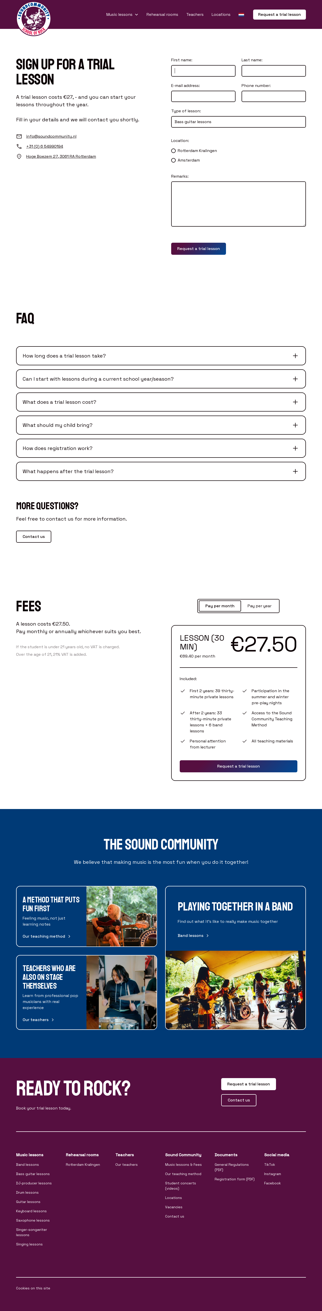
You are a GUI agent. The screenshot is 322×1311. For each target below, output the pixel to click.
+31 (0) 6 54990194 (44, 146)
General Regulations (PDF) (232, 1167)
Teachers (195, 14)
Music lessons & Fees (183, 1164)
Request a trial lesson (279, 14)
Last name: (252, 60)
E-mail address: (185, 85)
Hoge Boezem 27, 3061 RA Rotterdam (61, 156)
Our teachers (126, 1164)
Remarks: (180, 176)
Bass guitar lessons (33, 1174)
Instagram (272, 1174)
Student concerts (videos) (180, 1186)
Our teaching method (183, 1174)
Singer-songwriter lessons (31, 1232)
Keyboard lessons (31, 1211)
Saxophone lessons (33, 1220)
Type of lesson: (186, 111)
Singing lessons (29, 1244)
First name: (181, 60)
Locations (221, 14)
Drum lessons (27, 1192)
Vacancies (173, 1207)
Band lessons (27, 1164)
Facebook (272, 1183)
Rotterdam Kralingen (83, 1164)
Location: (180, 140)
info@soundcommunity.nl (51, 136)
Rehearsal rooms (162, 14)
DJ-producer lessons (34, 1183)
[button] (122, 15)
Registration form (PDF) (235, 1179)
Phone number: (256, 85)
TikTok (269, 1164)
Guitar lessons (28, 1201)
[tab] (220, 606)
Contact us (34, 536)
